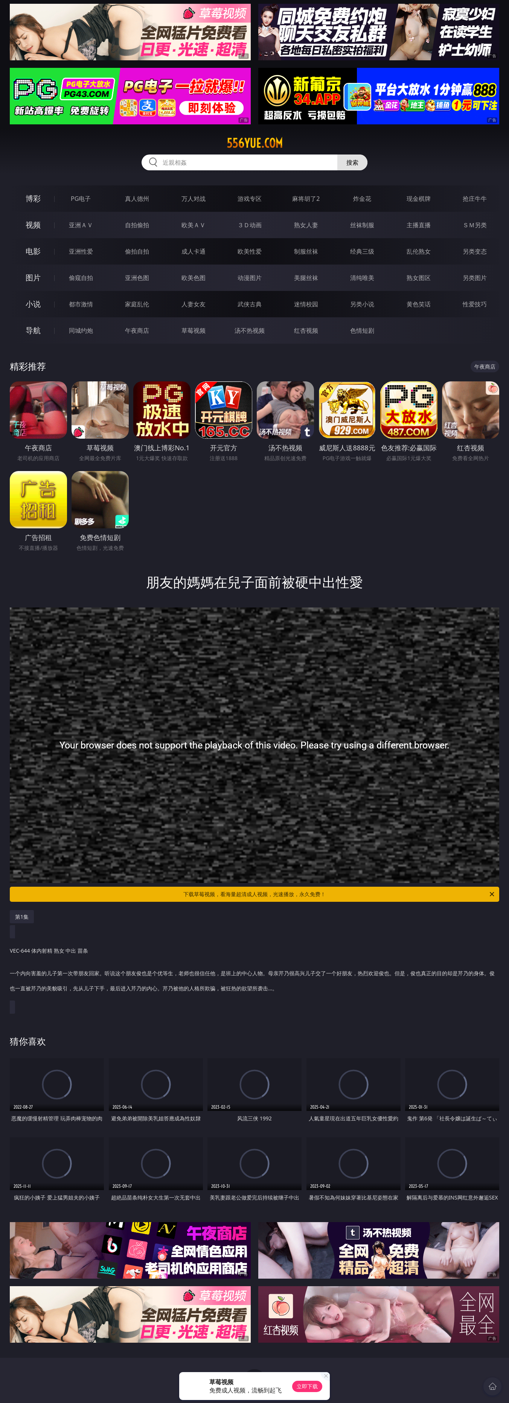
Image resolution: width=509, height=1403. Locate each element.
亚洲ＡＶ (81, 225)
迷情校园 (306, 304)
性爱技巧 (475, 304)
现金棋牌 (419, 198)
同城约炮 (81, 330)
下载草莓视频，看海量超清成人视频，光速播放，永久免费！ (339, 894)
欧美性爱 (250, 251)
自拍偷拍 (137, 225)
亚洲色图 (137, 278)
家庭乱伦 (137, 304)
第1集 (22, 916)
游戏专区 (250, 198)
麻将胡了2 (306, 198)
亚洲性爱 (81, 251)
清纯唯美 (362, 278)
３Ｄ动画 (250, 225)
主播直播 (419, 225)
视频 (33, 225)
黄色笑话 (419, 304)
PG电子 (81, 198)
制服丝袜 (306, 251)
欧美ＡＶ (193, 225)
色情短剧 (362, 330)
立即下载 (307, 1386)
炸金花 (362, 198)
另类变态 (475, 251)
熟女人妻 (306, 225)
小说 (33, 304)
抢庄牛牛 (475, 198)
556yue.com (255, 143)
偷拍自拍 (137, 251)
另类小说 (362, 304)
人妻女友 (193, 304)
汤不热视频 (250, 330)
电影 (33, 251)
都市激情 (81, 304)
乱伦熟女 (419, 251)
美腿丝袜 (306, 278)
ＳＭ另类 (475, 225)
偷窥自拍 (81, 278)
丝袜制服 (362, 225)
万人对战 (193, 198)
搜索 (352, 162)
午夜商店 (137, 330)
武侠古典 (250, 304)
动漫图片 (250, 278)
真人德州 (137, 198)
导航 (33, 330)
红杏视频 (306, 330)
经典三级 (362, 251)
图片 (33, 277)
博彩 (33, 198)
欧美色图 (193, 278)
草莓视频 (193, 330)
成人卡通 (193, 251)
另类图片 (475, 278)
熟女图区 (419, 278)
